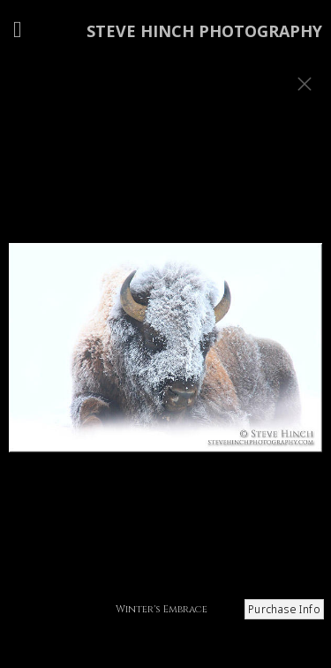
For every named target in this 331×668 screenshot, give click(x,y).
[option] (165, 356)
